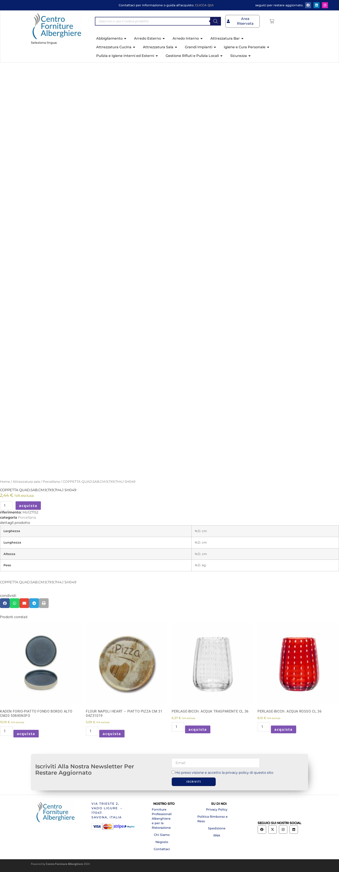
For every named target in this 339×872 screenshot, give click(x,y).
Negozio (161, 842)
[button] (5, 603)
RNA (216, 835)
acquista (28, 505)
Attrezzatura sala (26, 482)
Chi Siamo (162, 835)
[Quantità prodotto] (6, 505)
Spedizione (216, 828)
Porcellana (51, 482)
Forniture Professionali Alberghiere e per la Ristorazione (162, 819)
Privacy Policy (216, 809)
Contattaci (162, 849)
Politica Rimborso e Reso (212, 819)
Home (5, 482)
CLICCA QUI (204, 5)
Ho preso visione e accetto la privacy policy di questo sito (224, 773)
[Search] (215, 21)
